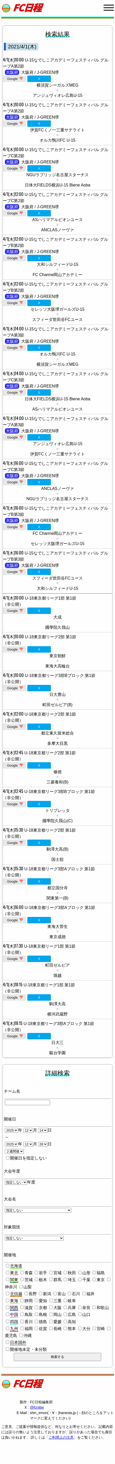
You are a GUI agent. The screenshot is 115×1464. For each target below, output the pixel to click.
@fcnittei (37, 1407)
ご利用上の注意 (61, 1437)
